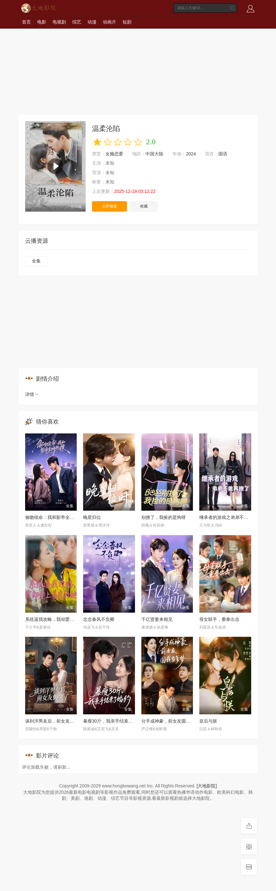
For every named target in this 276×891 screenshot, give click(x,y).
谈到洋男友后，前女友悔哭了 (54, 721)
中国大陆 (154, 153)
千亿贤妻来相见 (157, 619)
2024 (191, 153)
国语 (222, 153)
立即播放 (109, 206)
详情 (32, 394)
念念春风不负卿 (98, 619)
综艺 (76, 21)
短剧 (127, 21)
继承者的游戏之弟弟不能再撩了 (230, 517)
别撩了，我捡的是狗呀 (163, 517)
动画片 (109, 21)
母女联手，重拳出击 (219, 619)
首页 (26, 21)
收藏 (144, 206)
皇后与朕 (208, 721)
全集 (36, 260)
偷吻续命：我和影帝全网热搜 (54, 517)
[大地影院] (207, 785)
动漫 (92, 21)
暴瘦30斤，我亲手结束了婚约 (112, 721)
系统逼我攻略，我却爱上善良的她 (58, 619)
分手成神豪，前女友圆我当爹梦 (172, 721)
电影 (41, 21)
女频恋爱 (114, 153)
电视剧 (59, 21)
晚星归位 (92, 517)
